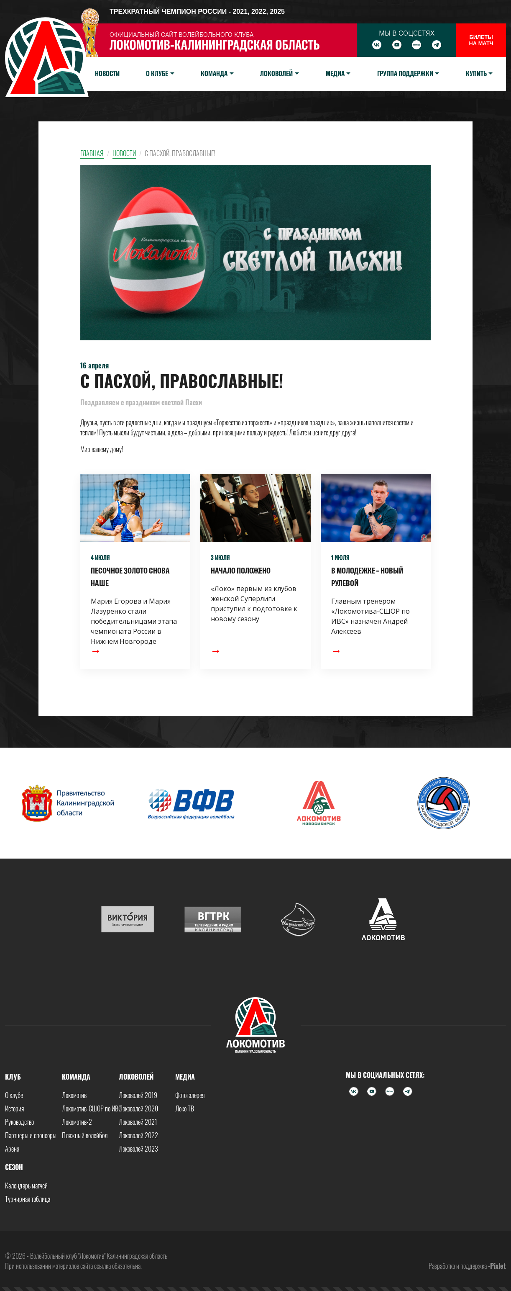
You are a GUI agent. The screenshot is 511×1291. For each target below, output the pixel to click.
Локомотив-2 (77, 1122)
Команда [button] (214, 73)
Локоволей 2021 (138, 1122)
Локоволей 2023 (138, 1149)
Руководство (19, 1122)
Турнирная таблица (27, 1199)
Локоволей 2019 (138, 1095)
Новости (107, 73)
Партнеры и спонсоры (30, 1135)
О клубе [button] (157, 73)
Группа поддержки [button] (405, 73)
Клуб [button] (13, 1077)
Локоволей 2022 (138, 1135)
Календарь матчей (26, 1185)
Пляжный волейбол (84, 1135)
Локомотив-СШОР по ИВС (92, 1108)
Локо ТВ (184, 1108)
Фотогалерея (189, 1095)
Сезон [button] (14, 1167)
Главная (92, 153)
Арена (12, 1149)
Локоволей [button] (276, 73)
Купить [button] (476, 73)
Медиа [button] (335, 73)
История (14, 1108)
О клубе (14, 1095)
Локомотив (74, 1095)
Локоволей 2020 (138, 1108)
